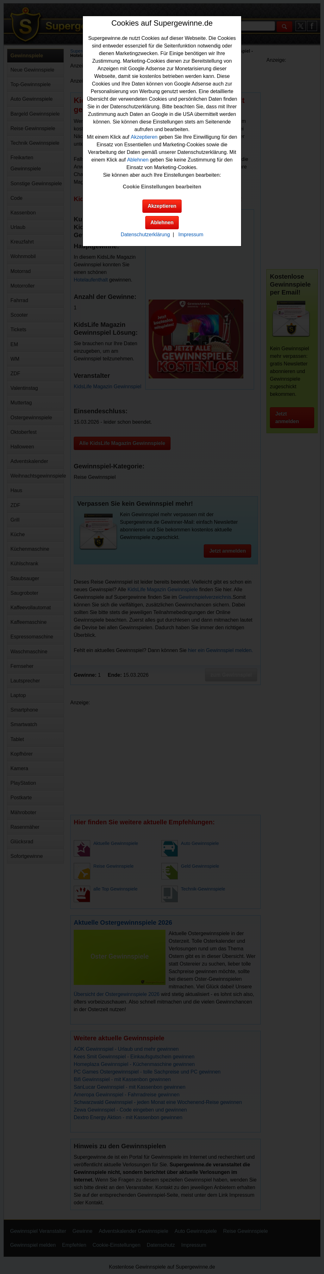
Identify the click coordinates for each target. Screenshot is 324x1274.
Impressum (190, 234)
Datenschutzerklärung (145, 234)
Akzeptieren (144, 137)
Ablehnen (138, 159)
